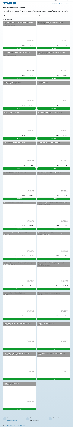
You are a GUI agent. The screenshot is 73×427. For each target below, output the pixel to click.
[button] (5, 0)
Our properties (53, 3)
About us (61, 3)
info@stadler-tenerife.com (65, 0)
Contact (67, 3)
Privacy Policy (23, 425)
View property (19, 48)
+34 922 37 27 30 (55, 0)
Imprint (18, 425)
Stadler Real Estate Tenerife (11, 425)
